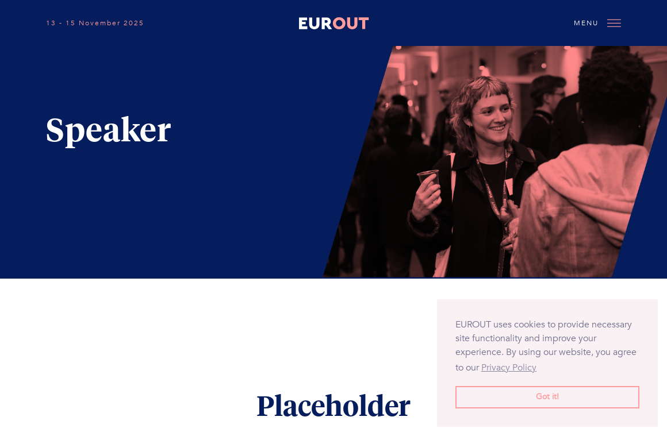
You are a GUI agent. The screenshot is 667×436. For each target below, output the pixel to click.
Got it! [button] (547, 396)
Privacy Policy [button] (508, 367)
